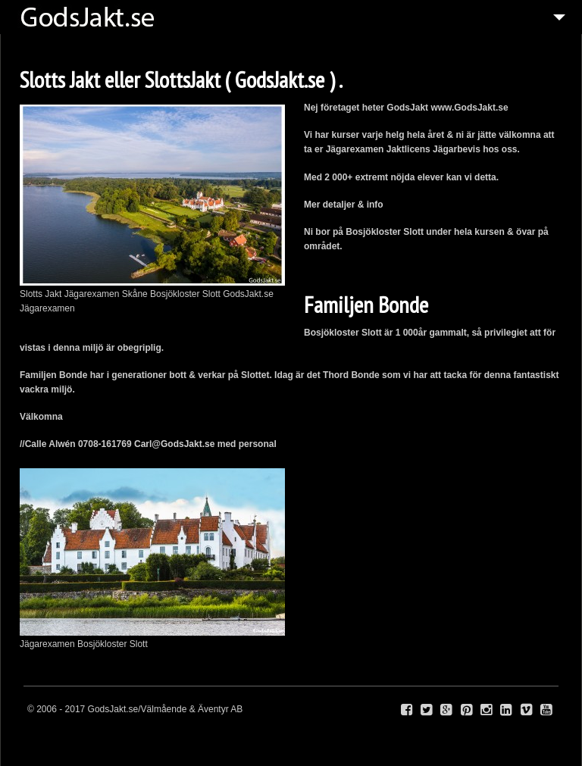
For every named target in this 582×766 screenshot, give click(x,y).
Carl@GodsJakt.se (174, 444)
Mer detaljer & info (345, 204)
